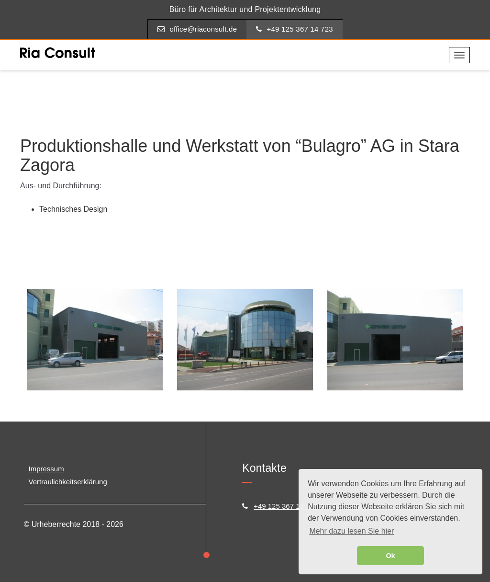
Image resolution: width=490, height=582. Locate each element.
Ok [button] (390, 555)
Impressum (46, 469)
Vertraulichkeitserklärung (68, 482)
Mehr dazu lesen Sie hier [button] (351, 531)
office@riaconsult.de (197, 29)
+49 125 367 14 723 (294, 29)
